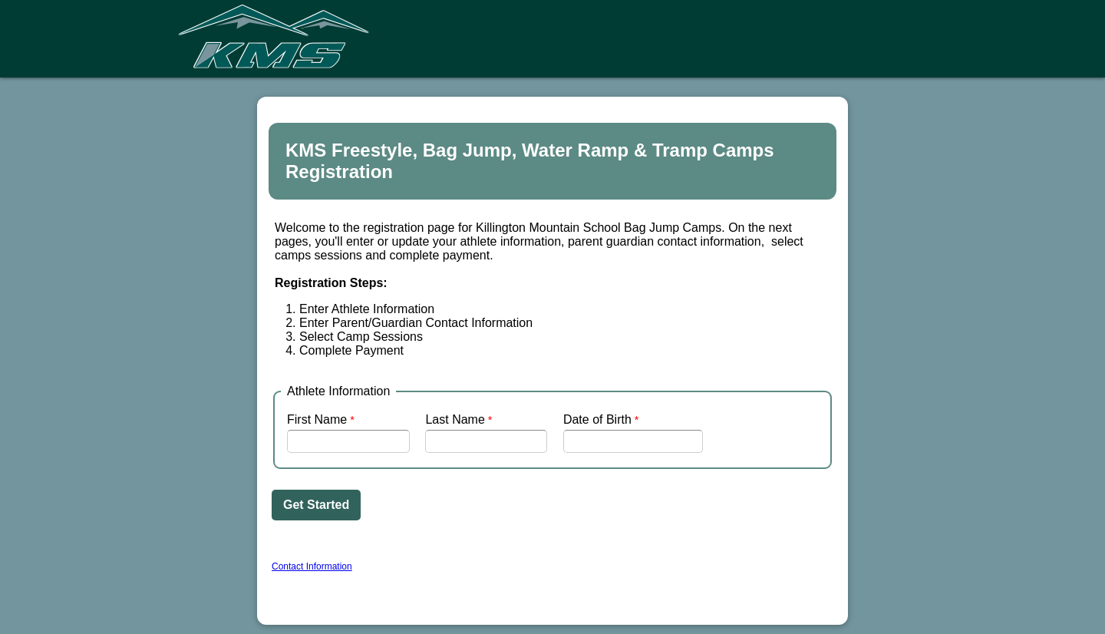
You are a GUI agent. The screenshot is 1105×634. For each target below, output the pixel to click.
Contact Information (312, 566)
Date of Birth (597, 419)
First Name (317, 419)
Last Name (454, 419)
